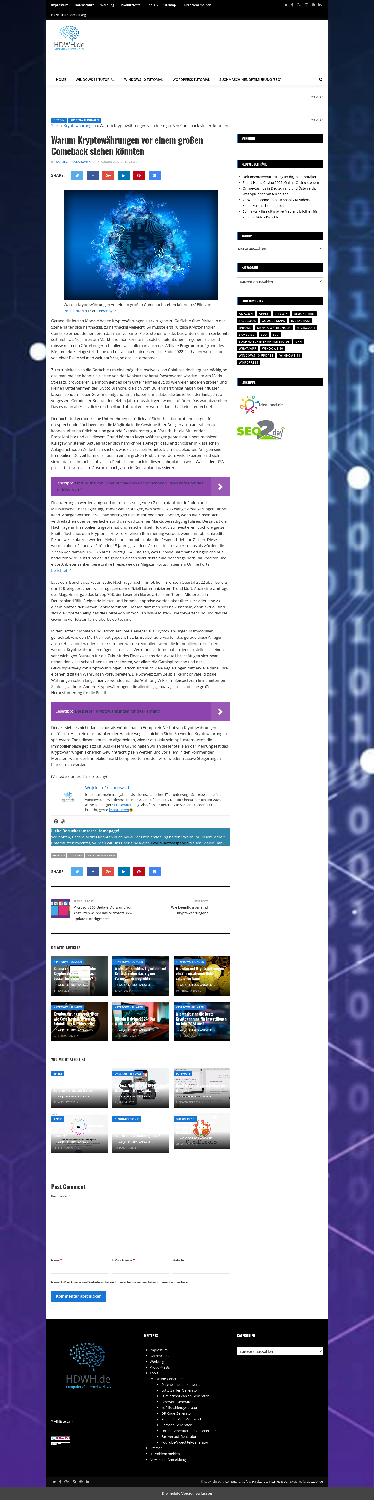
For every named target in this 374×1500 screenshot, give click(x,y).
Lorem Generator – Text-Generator (188, 1430)
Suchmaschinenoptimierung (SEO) (250, 79)
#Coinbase (75, 855)
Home (61, 79)
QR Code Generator (176, 1413)
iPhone (245, 328)
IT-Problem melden (196, 5)
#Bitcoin (58, 855)
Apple (58, 1119)
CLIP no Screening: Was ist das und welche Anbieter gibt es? (139, 1133)
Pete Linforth (75, 311)
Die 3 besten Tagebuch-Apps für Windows (200, 1087)
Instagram (300, 321)
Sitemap (169, 5)
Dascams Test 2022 (128, 1073)
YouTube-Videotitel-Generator (184, 1442)
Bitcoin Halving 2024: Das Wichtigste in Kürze (135, 1021)
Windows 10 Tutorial (143, 79)
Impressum (59, 5)
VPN (298, 342)
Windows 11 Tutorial (95, 79)
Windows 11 (289, 355)
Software (183, 1073)
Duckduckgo (185, 1119)
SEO (264, 335)
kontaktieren (119, 809)
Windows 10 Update (256, 355)
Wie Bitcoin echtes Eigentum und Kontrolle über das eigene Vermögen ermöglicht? (140, 973)
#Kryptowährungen (100, 855)
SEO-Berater (121, 804)
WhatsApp (247, 349)
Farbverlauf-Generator (178, 1436)
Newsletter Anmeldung (68, 14)
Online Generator (169, 1378)
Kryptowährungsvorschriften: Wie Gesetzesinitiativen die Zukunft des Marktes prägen (76, 1019)
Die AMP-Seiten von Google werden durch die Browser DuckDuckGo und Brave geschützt (197, 1124)
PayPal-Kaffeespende (169, 843)
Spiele (58, 1073)
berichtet (59, 570)
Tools (151, 5)
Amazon (246, 314)
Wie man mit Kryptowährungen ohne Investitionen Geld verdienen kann (200, 973)
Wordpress (248, 362)
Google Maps (273, 321)
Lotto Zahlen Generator (179, 1390)
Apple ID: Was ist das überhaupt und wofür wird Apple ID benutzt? (78, 1131)
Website (178, 1260)
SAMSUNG (247, 335)
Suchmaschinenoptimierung (264, 342)
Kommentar (60, 1196)
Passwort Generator (177, 1402)
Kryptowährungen (84, 120)
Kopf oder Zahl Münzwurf (181, 1419)
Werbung (107, 5)
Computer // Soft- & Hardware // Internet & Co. (256, 1482)
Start (55, 125)
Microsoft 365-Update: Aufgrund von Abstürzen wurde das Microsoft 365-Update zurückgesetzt (102, 913)
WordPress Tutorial (191, 79)
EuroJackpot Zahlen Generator (185, 1396)
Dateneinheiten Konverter (181, 1384)
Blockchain (304, 314)
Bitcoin (59, 120)
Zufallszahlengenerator (179, 1407)
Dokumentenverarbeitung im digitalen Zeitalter (280, 176)
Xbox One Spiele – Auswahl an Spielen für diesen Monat (77, 1087)
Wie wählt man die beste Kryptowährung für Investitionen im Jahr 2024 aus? (201, 1019)
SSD (276, 335)
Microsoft (306, 328)
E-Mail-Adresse (123, 1260)
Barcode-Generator (176, 1425)
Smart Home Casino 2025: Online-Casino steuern (281, 182)
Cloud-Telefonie (127, 1119)
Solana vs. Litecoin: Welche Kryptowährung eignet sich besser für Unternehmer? (75, 973)
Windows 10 (272, 349)
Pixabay (106, 311)
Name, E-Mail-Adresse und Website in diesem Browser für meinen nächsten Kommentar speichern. (120, 1282)
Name (56, 1260)
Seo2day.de (315, 1482)
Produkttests (130, 5)
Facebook (247, 321)
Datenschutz (84, 5)
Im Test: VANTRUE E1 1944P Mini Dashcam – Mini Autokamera (140, 1087)
